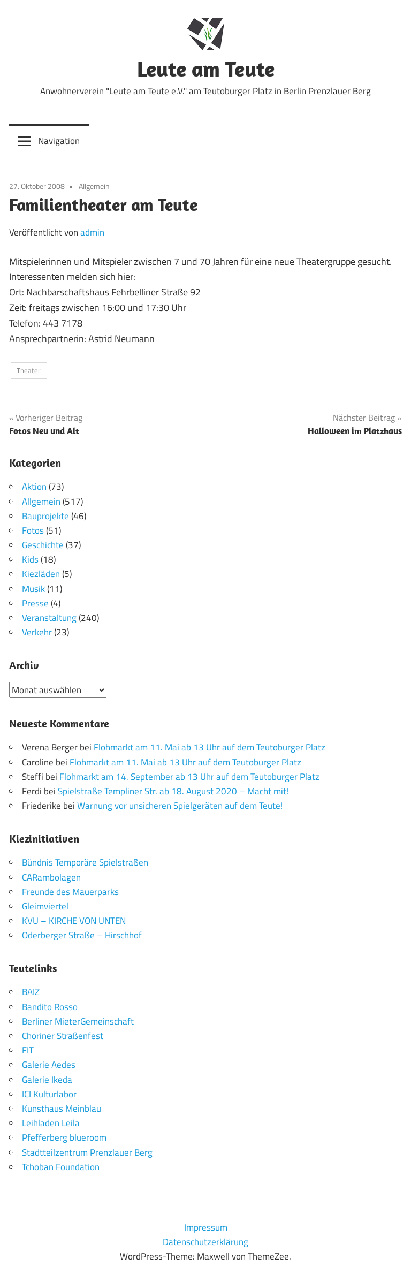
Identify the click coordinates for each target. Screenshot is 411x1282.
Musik (33, 589)
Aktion (34, 487)
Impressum (205, 1227)
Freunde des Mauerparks (70, 892)
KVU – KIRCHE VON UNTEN (74, 921)
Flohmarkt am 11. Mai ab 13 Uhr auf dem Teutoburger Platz (209, 747)
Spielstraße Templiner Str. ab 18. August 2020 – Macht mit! (173, 791)
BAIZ (31, 992)
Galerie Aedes (48, 1065)
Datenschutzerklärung (205, 1242)
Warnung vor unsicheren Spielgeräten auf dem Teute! (180, 806)
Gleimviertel (45, 906)
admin (92, 232)
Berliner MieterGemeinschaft (78, 1021)
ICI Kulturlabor (49, 1094)
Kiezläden (41, 574)
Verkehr (37, 632)
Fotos (33, 530)
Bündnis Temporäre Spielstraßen (85, 862)
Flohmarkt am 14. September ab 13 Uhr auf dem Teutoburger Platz (189, 777)
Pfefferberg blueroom (64, 1137)
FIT (28, 1050)
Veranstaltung (49, 618)
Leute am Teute (206, 68)
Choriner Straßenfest (62, 1036)
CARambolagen (51, 877)
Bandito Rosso (50, 1007)
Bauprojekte (45, 516)
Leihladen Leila (51, 1123)
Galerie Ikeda (47, 1080)
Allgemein (94, 186)
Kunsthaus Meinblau (61, 1109)
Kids (30, 559)
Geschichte (43, 545)
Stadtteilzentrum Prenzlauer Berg (87, 1152)
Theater (29, 370)
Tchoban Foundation (61, 1167)
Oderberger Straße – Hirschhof (82, 935)
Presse (35, 603)
